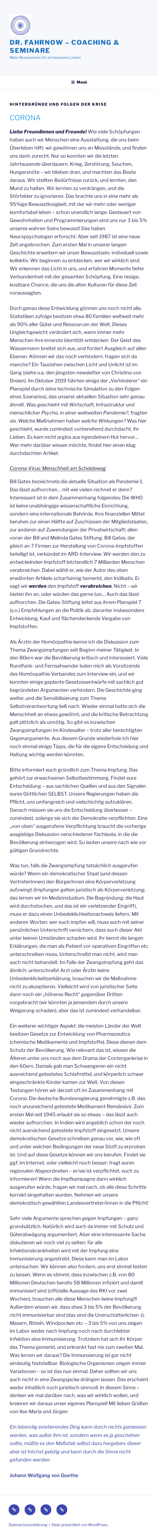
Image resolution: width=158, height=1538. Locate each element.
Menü (79, 82)
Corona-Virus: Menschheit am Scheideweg (58, 468)
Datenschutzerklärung (28, 1524)
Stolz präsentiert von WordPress (79, 1524)
